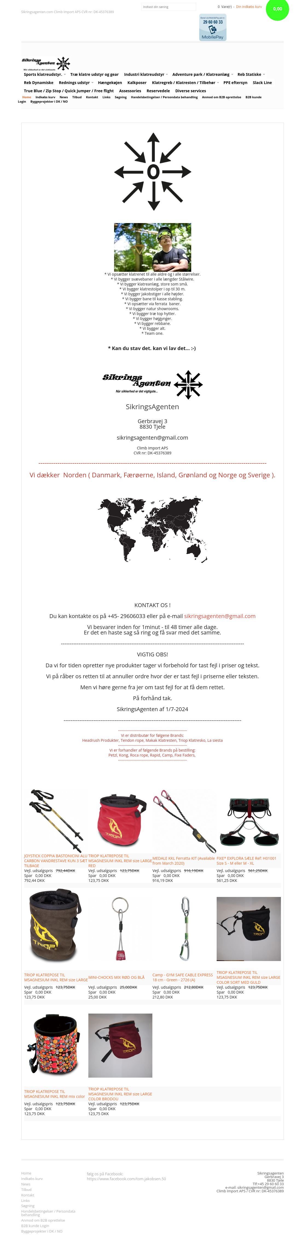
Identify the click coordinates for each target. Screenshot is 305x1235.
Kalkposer (137, 82)
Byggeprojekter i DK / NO (49, 101)
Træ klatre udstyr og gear (94, 74)
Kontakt (92, 97)
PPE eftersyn (235, 82)
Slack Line (262, 82)
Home (26, 97)
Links (107, 97)
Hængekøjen (110, 82)
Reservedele (158, 90)
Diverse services (190, 90)
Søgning (121, 97)
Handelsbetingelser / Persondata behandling (164, 97)
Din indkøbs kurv (249, 6)
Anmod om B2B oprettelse (221, 97)
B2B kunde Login (35, 1226)
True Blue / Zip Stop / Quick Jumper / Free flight (69, 90)
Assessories (130, 90)
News (64, 97)
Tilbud (77, 97)
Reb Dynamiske (39, 82)
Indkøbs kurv (45, 97)
